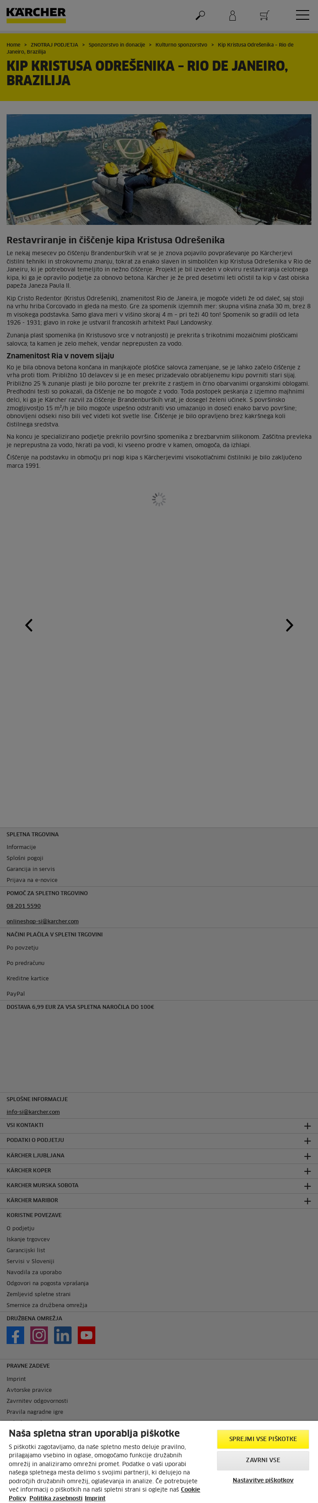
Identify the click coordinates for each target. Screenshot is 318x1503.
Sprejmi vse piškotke (263, 1439)
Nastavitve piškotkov (263, 1481)
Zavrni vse (263, 1460)
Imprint (95, 1499)
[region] (159, 1462)
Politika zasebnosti (56, 1499)
